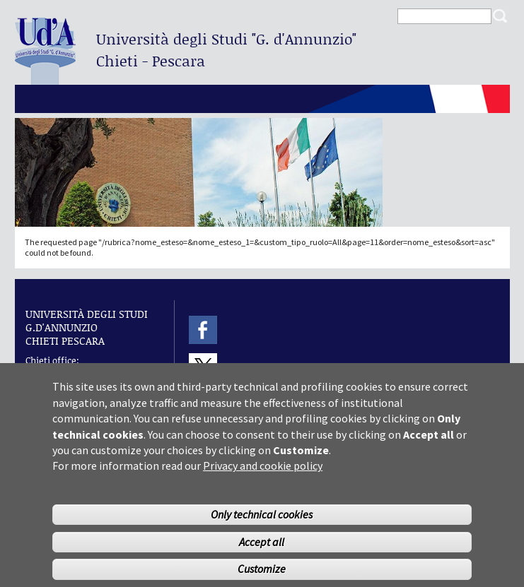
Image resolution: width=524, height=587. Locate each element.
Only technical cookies (262, 528)
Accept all (261, 555)
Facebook (203, 329)
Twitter (203, 367)
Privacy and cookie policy (262, 479)
